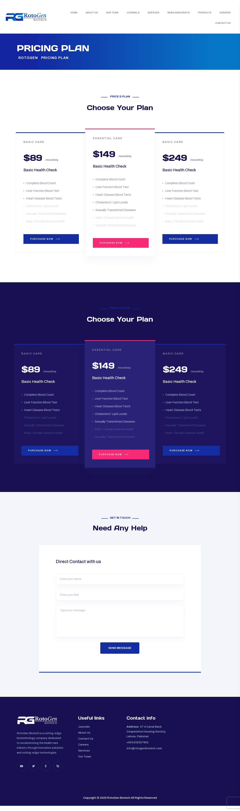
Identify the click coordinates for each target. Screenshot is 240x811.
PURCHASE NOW (50, 241)
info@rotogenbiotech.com (144, 753)
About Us (92, 12)
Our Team (112, 12)
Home (74, 12)
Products (204, 12)
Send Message (120, 652)
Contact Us (223, 23)
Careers (225, 12)
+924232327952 (137, 747)
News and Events (178, 12)
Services (153, 12)
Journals (133, 12)
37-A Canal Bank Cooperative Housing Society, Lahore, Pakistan (146, 736)
